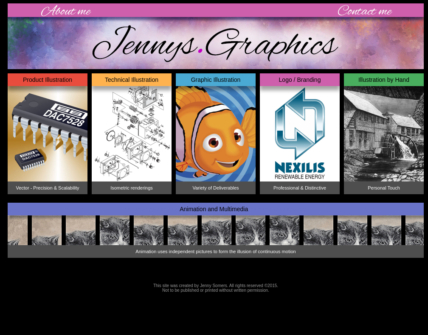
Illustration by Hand (383, 79)
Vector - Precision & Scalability (47, 187)
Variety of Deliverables (215, 187)
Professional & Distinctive (299, 187)
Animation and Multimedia (215, 209)
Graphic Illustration (216, 79)
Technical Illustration (131, 79)
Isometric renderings (131, 187)
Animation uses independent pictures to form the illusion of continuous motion (215, 251)
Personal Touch (384, 187)
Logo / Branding (300, 79)
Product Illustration (47, 79)
